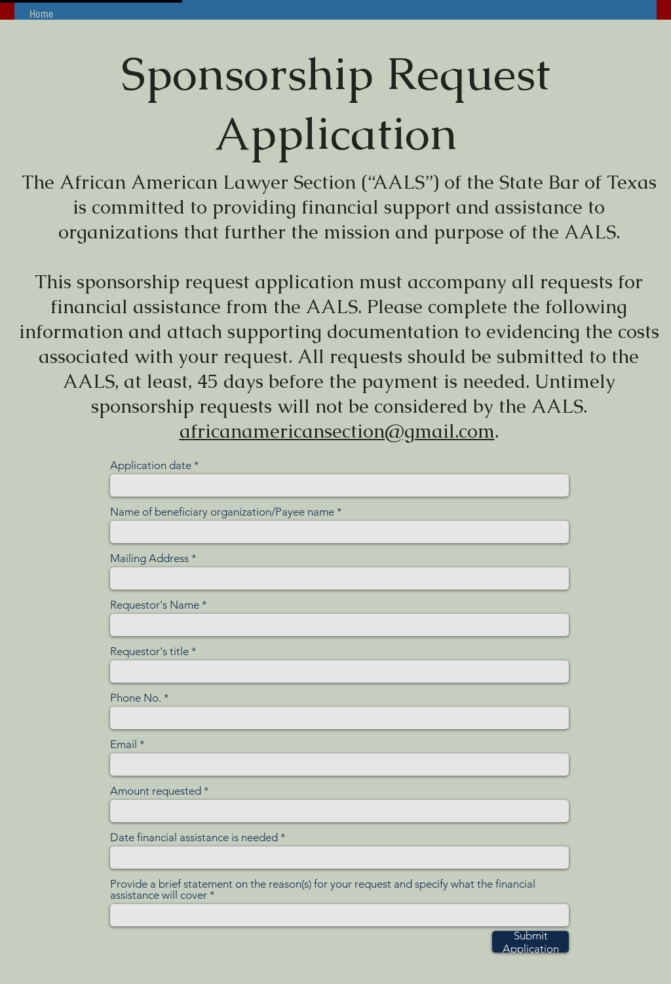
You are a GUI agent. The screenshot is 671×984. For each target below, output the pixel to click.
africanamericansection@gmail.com (337, 431)
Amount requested (155, 791)
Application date (150, 465)
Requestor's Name (154, 605)
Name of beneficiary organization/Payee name (222, 512)
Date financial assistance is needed (194, 837)
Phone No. (135, 698)
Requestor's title (149, 651)
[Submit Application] (530, 942)
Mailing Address (149, 558)
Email (123, 744)
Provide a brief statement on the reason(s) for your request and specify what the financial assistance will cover (322, 890)
